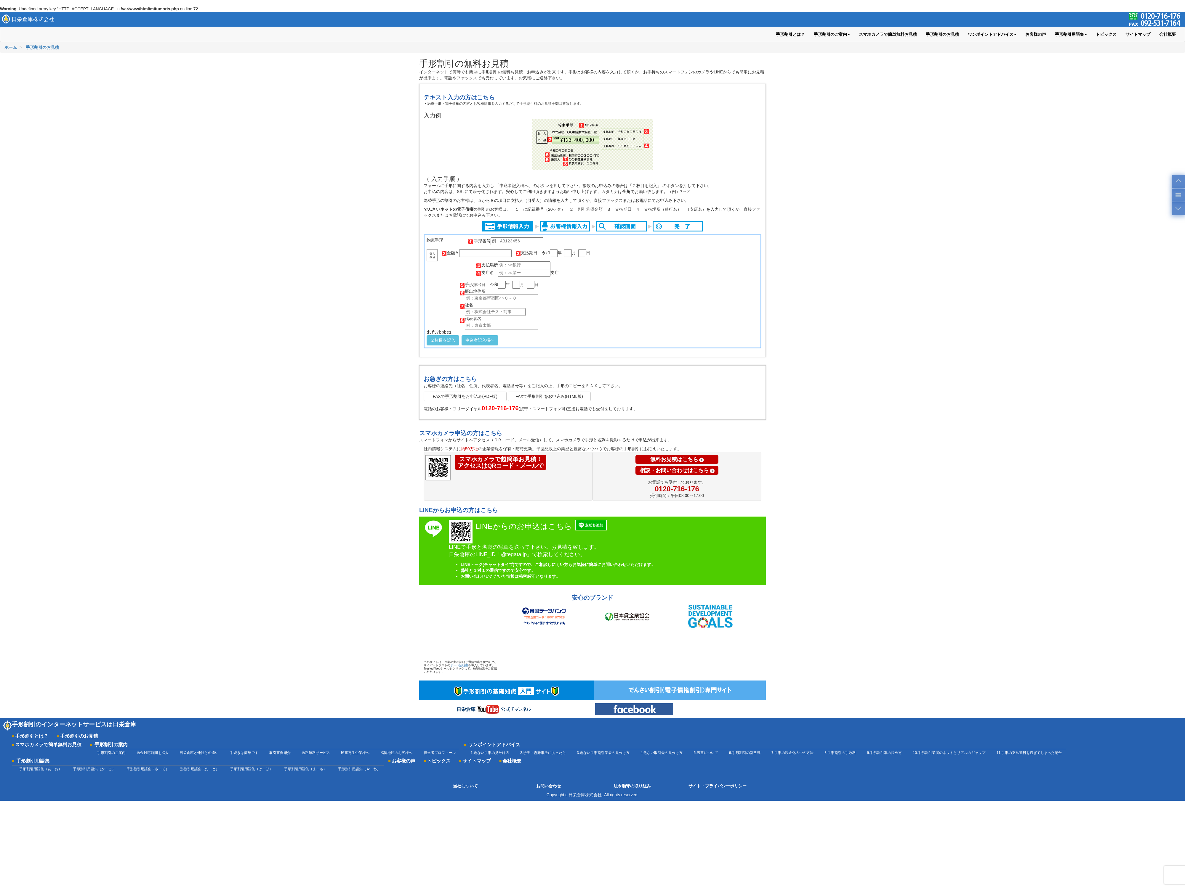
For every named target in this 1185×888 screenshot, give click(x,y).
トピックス (1106, 34)
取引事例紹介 (280, 753)
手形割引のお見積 (942, 34)
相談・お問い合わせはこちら (677, 470)
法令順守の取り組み (632, 786)
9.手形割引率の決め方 (884, 753)
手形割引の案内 (111, 744)
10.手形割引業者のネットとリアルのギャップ (949, 753)
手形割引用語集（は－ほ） (251, 769)
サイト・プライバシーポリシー (717, 786)
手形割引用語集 (32, 760)
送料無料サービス (316, 753)
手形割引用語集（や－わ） (359, 769)
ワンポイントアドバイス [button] (992, 34)
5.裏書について (706, 753)
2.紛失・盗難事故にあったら (543, 753)
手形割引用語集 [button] (1071, 34)
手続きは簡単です (244, 753)
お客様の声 (1035, 34)
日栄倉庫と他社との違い (199, 753)
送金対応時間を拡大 (153, 753)
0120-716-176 (677, 489)
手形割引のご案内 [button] (832, 34)
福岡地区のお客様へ (396, 753)
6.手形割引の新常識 (744, 753)
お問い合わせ (548, 786)
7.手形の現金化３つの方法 (792, 753)
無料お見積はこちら (677, 459)
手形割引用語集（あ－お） (40, 769)
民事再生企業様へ (355, 753)
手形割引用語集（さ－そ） (147, 769)
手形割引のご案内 (111, 753)
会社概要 (1167, 34)
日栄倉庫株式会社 (33, 19)
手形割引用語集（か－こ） (94, 769)
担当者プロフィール (440, 753)
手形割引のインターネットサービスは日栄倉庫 (74, 724)
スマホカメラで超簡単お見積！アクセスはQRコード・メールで (501, 462)
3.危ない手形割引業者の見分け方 (603, 753)
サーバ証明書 (459, 665)
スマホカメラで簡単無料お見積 (888, 34)
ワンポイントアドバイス (494, 744)
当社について (465, 786)
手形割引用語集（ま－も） (305, 769)
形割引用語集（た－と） (199, 769)
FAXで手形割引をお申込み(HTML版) (549, 396)
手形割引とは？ (790, 34)
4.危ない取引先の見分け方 (661, 753)
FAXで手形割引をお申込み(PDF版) (465, 396)
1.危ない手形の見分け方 (490, 753)
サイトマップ (1137, 34)
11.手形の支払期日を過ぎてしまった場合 (1029, 753)
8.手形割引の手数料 (840, 753)
